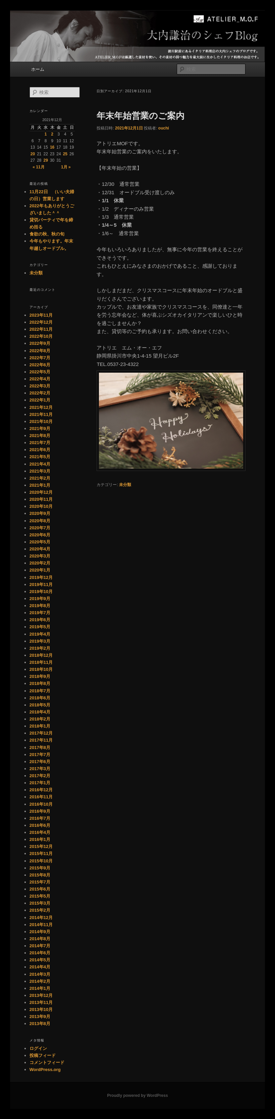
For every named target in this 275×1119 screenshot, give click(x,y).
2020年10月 (41, 506)
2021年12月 (41, 407)
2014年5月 (40, 959)
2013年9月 (40, 1016)
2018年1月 (40, 726)
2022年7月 (40, 357)
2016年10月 (41, 804)
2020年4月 (40, 548)
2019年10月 (41, 591)
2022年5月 (40, 371)
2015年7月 (40, 882)
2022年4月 (40, 378)
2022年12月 (41, 322)
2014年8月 (40, 938)
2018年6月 (40, 697)
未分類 (125, 484)
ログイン (38, 1048)
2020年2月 (40, 563)
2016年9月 (40, 811)
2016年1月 (40, 839)
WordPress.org (45, 1069)
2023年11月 (41, 315)
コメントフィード (47, 1062)
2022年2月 (40, 392)
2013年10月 (41, 1009)
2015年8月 (40, 874)
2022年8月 (40, 350)
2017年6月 (40, 761)
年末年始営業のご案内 (140, 116)
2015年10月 (41, 860)
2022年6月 (40, 364)
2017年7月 (40, 754)
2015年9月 (40, 867)
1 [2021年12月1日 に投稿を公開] (46, 134)
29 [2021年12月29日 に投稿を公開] (46, 160)
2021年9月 (40, 428)
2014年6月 (40, 952)
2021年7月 (40, 442)
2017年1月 (40, 782)
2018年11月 (41, 662)
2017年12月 (41, 733)
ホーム (37, 69)
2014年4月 (40, 966)
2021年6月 (40, 449)
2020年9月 (40, 513)
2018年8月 (40, 683)
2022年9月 (40, 343)
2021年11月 (41, 414)
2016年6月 (40, 825)
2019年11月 (41, 584)
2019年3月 (40, 641)
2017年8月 (40, 747)
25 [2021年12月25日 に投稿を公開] (65, 154)
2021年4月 (40, 464)
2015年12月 (41, 846)
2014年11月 (41, 924)
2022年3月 (40, 385)
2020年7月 (40, 527)
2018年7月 (40, 690)
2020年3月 (40, 555)
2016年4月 (40, 832)
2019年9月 (40, 598)
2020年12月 (41, 492)
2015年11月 (41, 853)
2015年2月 (40, 910)
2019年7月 (40, 612)
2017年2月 (40, 775)
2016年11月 (41, 796)
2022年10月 (41, 336)
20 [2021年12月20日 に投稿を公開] (33, 154)
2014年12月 (41, 917)
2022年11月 (41, 329)
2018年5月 (40, 704)
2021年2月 (40, 478)
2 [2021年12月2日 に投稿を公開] (52, 134)
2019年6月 (40, 619)
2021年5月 (40, 456)
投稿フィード (43, 1055)
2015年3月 (40, 903)
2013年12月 (41, 995)
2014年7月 (40, 945)
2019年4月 (40, 634)
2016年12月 (41, 789)
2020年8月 (40, 520)
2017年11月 (41, 740)
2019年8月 (40, 605)
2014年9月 (40, 931)
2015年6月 (40, 889)
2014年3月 (40, 974)
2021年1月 (40, 485)
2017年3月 (40, 768)
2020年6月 (40, 534)
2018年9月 (40, 676)
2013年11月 (41, 1002)
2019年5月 (40, 626)
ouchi (163, 128)
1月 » (66, 167)
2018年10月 (41, 669)
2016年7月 (40, 818)
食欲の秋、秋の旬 (47, 233)
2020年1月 (40, 570)
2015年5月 (40, 896)
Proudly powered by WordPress (137, 1095)
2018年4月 (40, 711)
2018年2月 (40, 719)
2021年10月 (41, 421)
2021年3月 (40, 471)
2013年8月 (40, 1023)
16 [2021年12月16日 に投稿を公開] (52, 147)
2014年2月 (40, 981)
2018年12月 (41, 655)
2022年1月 (40, 400)
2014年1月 (40, 988)
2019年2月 (40, 648)
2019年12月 (41, 577)
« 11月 (38, 167)
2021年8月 (40, 435)
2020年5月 (40, 541)
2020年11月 (41, 499)
